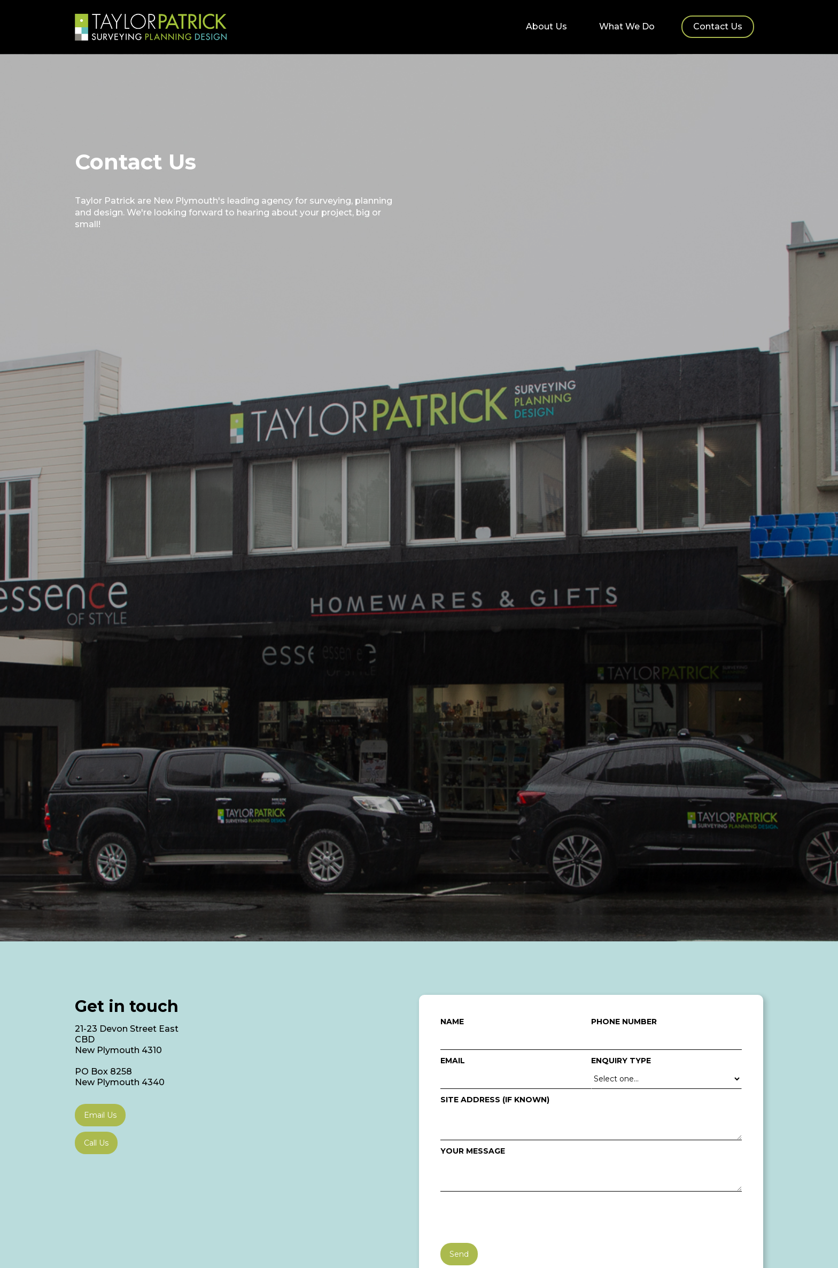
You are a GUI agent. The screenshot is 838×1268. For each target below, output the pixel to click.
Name (452, 1021)
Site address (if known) (494, 1099)
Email (452, 1060)
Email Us (100, 1115)
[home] (151, 27)
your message (472, 1151)
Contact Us (717, 26)
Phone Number (624, 1021)
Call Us (96, 1143)
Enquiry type (621, 1060)
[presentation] (521, 1218)
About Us (546, 26)
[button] (627, 24)
